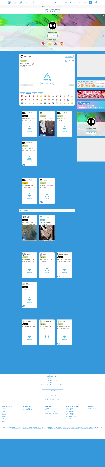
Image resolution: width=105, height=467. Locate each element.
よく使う (23, 93)
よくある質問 (69, 411)
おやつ (34, 93)
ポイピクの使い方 (27, 410)
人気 (29, 93)
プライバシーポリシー (50, 411)
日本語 (3, 421)
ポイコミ (68, 418)
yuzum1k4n (52, 32)
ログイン (52, 391)
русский (4, 420)
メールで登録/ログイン (52, 399)
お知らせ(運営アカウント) (72, 408)
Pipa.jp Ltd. (61, 431)
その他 (40, 93)
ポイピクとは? (27, 408)
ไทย (3, 418)
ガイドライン (48, 410)
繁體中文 (4, 416)
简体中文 (4, 415)
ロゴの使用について (71, 416)
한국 (3, 413)
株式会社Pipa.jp (92, 408)
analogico (56, 431)
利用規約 (47, 408)
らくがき (23, 60)
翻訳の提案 (9, 406)
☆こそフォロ (52, 36)
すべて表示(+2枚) (47, 83)
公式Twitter (69, 410)
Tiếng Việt (4, 411)
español (4, 410)
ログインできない (70, 415)
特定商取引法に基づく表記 (51, 413)
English (4, 408)
